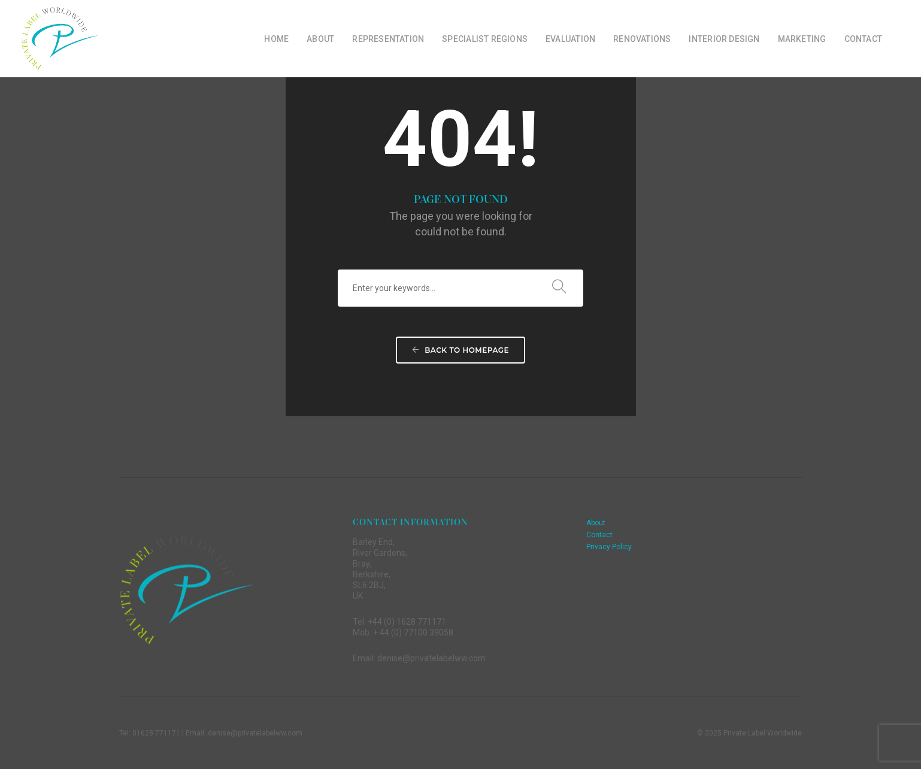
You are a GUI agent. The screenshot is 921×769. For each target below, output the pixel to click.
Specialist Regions (485, 39)
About (320, 39)
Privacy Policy (609, 547)
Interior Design (724, 39)
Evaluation (570, 39)
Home (276, 39)
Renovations (642, 39)
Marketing (802, 39)
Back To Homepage (460, 350)
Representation (388, 39)
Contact (863, 39)
